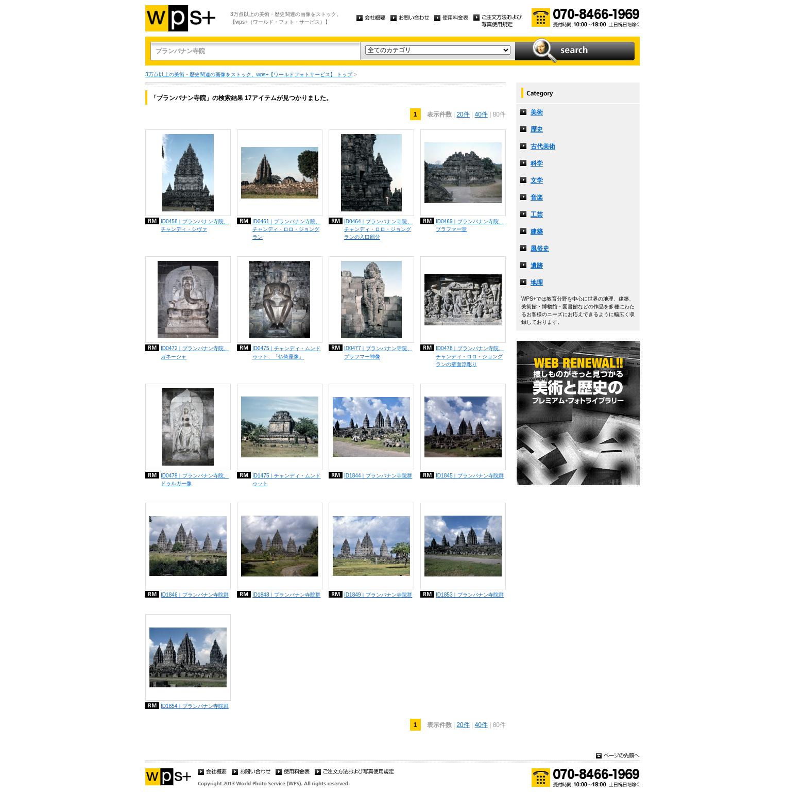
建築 (537, 231)
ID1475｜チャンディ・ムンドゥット (286, 479)
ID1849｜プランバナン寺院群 (378, 595)
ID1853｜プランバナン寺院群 (470, 595)
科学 (537, 163)
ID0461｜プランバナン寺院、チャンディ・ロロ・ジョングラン (286, 229)
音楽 (537, 197)
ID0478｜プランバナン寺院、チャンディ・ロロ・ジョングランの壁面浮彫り (470, 356)
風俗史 (540, 248)
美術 (537, 112)
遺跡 (537, 265)
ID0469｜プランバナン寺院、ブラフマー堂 (470, 225)
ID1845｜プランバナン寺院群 (470, 475)
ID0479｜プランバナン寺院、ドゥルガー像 (195, 479)
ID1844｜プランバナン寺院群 (378, 475)
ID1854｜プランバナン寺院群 (195, 706)
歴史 (537, 129)
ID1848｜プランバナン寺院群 (286, 595)
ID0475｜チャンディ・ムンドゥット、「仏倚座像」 (286, 352)
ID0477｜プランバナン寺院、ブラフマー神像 (378, 352)
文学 (537, 180)
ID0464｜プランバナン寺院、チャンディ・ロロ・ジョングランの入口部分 (378, 229)
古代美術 (543, 146)
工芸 (537, 214)
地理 (537, 282)
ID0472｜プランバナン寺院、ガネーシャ (195, 352)
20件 (462, 114)
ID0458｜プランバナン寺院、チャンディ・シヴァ (195, 225)
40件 (481, 114)
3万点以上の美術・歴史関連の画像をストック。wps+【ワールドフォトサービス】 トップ (248, 74)
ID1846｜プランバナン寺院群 (195, 595)
